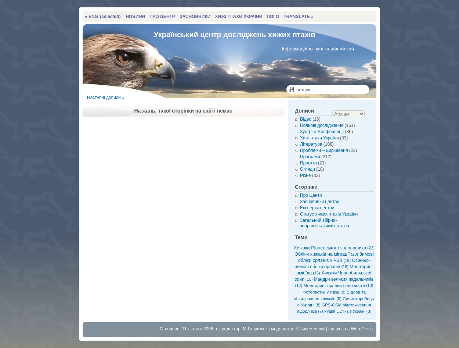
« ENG (102, 16)
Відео (305, 119)
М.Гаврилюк (255, 328)
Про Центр (311, 195)
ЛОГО (273, 16)
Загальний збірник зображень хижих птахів (324, 223)
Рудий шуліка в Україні (347, 311)
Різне (305, 175)
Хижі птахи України (319, 138)
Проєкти (308, 163)
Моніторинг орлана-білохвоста (338, 285)
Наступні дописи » (105, 97)
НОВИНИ (135, 16)
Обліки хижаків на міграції (326, 254)
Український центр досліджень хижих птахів (234, 35)
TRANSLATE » (298, 16)
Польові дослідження (321, 125)
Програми (310, 156)
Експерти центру (317, 207)
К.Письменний (310, 328)
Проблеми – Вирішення (324, 150)
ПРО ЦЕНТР (162, 16)
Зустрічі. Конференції (322, 131)
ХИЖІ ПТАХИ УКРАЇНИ (238, 16)
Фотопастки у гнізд (324, 292)
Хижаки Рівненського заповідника (334, 248)
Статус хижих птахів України (329, 214)
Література (311, 144)
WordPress (362, 328)
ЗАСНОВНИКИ (195, 16)
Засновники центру (319, 201)
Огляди (307, 169)
